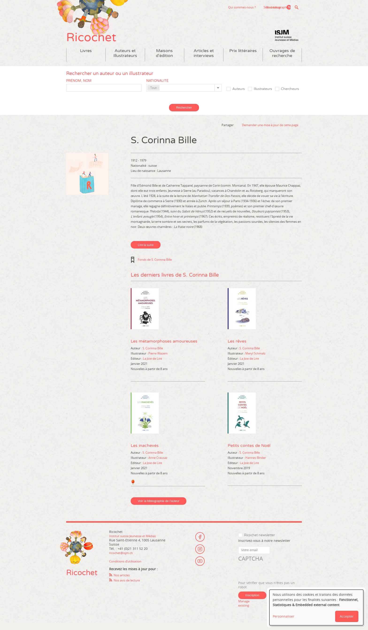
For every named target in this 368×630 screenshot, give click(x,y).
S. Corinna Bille (152, 355)
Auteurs (238, 96)
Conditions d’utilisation (127, 568)
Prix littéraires (243, 57)
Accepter (347, 616)
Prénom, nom (79, 88)
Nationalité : (139, 172)
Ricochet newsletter (259, 542)
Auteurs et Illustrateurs (125, 60)
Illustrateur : (139, 360)
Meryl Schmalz (255, 360)
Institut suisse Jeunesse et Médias (286, 42)
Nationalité (157, 88)
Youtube (200, 567)
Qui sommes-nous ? (211, 7)
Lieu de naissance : (144, 178)
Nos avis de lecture (129, 587)
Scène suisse (241, 7)
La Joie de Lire (152, 365)
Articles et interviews (204, 60)
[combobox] (184, 95)
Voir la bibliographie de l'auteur (158, 508)
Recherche (296, 7)
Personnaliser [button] (283, 616)
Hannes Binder (255, 465)
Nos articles (123, 582)
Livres (86, 57)
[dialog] (316, 607)
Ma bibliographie (275, 7)
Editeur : (137, 365)
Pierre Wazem (158, 360)
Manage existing (244, 610)
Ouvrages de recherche (282, 60)
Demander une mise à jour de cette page (270, 132)
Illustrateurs (263, 96)
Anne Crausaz (157, 465)
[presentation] (274, 579)
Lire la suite (145, 252)
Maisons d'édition (164, 60)
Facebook (200, 541)
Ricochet (96, 41)
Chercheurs (290, 96)
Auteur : (136, 355)
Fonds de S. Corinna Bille (155, 266)
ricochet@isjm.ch (122, 560)
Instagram (200, 554)
